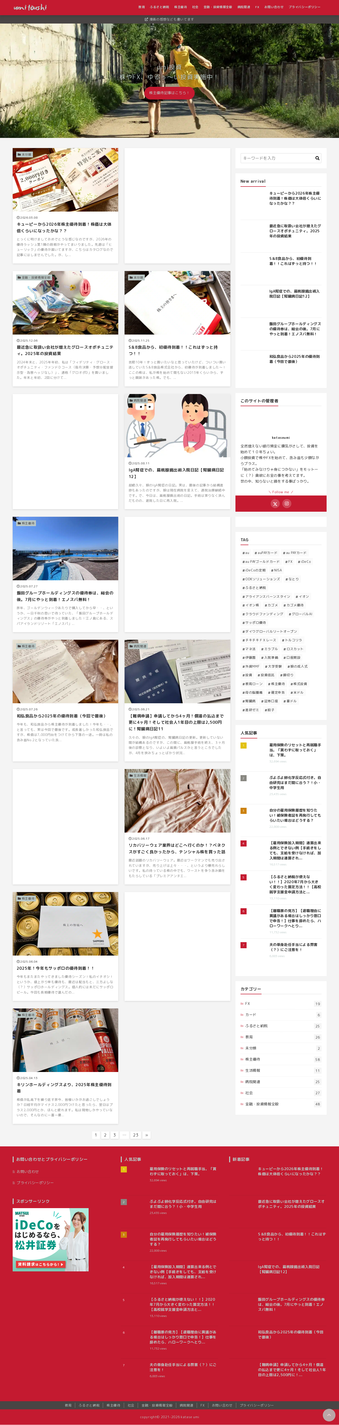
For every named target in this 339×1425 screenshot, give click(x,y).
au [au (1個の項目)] (247, 553)
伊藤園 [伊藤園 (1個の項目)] (250, 657)
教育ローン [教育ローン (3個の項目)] (254, 683)
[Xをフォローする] (275, 503)
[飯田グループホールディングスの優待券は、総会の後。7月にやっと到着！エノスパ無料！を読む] (65, 574)
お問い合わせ (274, 7)
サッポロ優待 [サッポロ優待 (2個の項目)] (255, 622)
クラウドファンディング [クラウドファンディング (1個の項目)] (264, 614)
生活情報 (283, 1071)
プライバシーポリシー (305, 7)
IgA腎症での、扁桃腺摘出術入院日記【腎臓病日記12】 (294, 294)
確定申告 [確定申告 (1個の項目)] (278, 692)
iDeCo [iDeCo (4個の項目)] (306, 561)
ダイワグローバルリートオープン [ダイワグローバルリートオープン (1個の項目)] (271, 631)
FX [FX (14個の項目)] (290, 561)
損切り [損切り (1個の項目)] (288, 675)
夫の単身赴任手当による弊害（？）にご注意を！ (293, 947)
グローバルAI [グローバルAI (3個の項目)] (302, 614)
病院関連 (244, 7)
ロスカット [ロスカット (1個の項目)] (295, 649)
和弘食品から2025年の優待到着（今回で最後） (294, 359)
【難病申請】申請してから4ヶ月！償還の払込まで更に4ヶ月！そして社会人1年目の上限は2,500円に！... (292, 1370)
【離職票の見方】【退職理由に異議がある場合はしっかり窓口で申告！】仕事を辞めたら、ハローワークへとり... (295, 918)
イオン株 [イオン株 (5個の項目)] (252, 605)
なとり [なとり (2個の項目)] (294, 579)
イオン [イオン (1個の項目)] (304, 596)
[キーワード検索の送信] (317, 158)
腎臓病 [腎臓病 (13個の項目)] (250, 701)
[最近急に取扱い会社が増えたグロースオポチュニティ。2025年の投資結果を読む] (65, 328)
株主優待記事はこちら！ (169, 93)
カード (283, 1015)
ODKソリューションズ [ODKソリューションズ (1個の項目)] (262, 579)
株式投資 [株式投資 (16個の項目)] (300, 683)
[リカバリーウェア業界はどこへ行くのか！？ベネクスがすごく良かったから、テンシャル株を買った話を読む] (177, 827)
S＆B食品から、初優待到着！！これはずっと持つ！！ (293, 261)
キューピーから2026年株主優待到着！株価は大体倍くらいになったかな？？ (295, 198)
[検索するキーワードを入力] (281, 158)
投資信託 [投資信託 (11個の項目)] (268, 675)
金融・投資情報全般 (218, 7)
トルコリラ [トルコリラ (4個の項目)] (293, 640)
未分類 (283, 1048)
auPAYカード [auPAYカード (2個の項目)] (267, 553)
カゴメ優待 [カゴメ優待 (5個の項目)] (295, 605)
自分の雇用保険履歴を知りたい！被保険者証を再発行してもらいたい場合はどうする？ (295, 815)
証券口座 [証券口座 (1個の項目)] (271, 701)
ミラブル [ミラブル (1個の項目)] (271, 649)
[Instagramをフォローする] (286, 503)
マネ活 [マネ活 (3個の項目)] (250, 649)
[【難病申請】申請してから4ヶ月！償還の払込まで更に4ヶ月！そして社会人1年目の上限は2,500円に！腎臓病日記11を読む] (177, 701)
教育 (142, 7)
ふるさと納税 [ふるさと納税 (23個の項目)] (255, 587)
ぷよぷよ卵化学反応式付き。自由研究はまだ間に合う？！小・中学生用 (295, 782)
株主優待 (181, 7)
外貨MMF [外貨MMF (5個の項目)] (252, 666)
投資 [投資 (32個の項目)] (248, 675)
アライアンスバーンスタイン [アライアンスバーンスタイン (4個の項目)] (267, 596)
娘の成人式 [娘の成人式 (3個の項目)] (299, 666)
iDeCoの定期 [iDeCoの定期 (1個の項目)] (255, 570)
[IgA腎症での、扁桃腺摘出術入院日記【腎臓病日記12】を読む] (177, 451)
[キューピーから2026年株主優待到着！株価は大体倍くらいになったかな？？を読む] (65, 205)
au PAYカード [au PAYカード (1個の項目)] (296, 553)
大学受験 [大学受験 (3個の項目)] (275, 666)
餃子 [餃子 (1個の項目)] (271, 710)
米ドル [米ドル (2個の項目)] (298, 692)
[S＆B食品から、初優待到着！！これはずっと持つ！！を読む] (177, 328)
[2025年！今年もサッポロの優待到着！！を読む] (65, 946)
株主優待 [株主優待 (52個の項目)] (278, 683)
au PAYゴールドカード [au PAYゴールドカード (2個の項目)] (262, 561)
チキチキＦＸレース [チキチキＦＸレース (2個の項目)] (260, 640)
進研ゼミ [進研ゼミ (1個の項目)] (252, 710)
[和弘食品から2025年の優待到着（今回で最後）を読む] (65, 701)
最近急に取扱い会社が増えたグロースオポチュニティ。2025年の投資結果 (295, 231)
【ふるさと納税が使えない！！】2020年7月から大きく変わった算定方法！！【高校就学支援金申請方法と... (295, 884)
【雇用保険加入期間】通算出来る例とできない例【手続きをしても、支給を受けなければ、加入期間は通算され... (295, 850)
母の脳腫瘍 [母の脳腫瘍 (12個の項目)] (254, 692)
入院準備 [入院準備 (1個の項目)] (271, 657)
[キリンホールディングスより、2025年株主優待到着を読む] (65, 1066)
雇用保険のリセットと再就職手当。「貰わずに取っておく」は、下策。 (295, 750)
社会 (196, 7)
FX (258, 7)
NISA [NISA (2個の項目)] (278, 570)
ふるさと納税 (160, 7)
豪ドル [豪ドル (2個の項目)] (292, 701)
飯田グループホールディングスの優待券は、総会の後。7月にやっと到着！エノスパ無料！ (295, 329)
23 (135, 1135)
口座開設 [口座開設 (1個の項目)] (294, 657)
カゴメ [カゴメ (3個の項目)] (273, 605)
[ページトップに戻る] (329, 1415)
